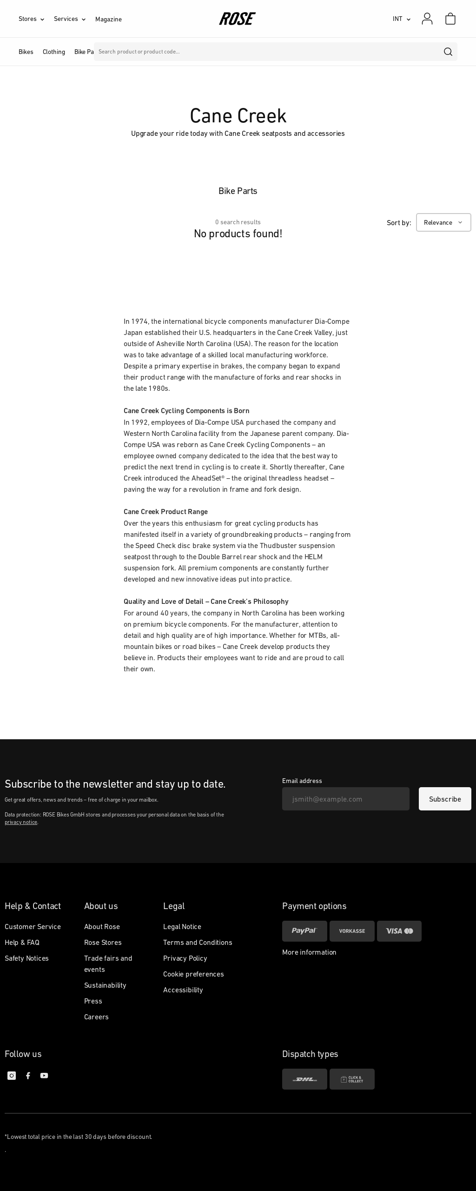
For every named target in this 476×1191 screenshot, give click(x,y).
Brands (198, 51)
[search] (448, 51)
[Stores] (36, 19)
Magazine (108, 19)
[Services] (74, 19)
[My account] (427, 19)
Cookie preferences (193, 974)
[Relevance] (443, 222)
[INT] (401, 19)
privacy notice (21, 822)
